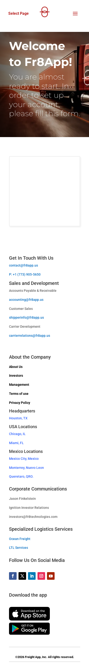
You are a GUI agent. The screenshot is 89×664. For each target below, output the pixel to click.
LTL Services (18, 548)
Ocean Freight (19, 539)
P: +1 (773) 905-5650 (25, 274)
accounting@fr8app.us (26, 300)
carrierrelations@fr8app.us (29, 335)
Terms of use (18, 394)
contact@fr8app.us (23, 265)
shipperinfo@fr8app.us (26, 317)
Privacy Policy (19, 403)
